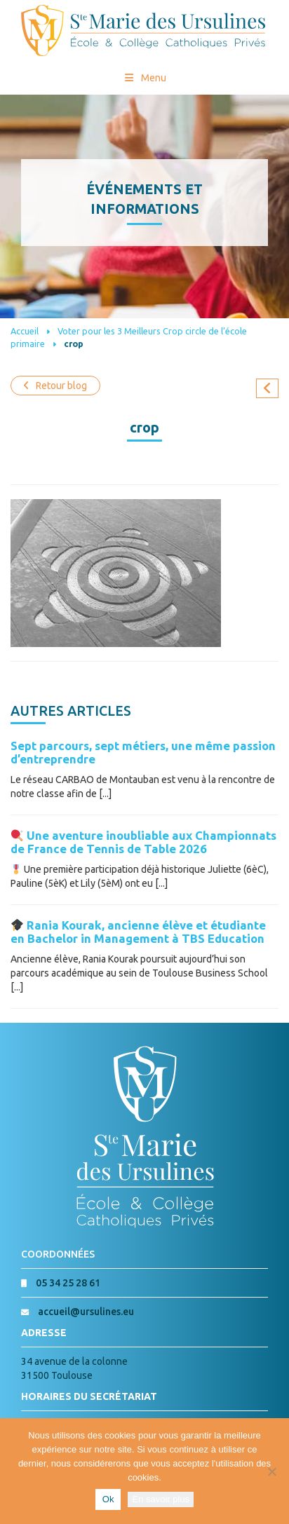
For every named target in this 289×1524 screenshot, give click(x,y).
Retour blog (55, 385)
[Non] (271, 1471)
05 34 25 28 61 (68, 1282)
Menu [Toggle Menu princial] (145, 77)
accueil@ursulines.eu (86, 1311)
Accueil (25, 331)
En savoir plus (160, 1499)
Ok (108, 1499)
